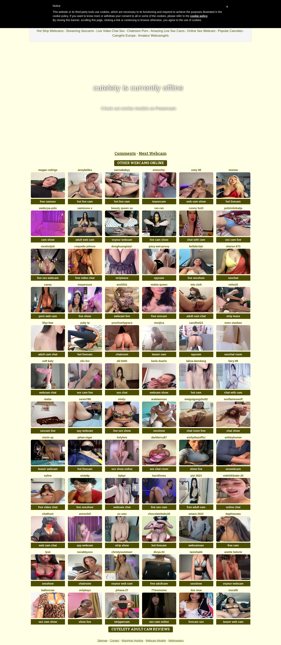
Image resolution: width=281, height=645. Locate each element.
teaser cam (159, 354)
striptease (122, 278)
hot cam (196, 392)
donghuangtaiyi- (122, 246)
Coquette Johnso (84, 246)
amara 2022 (196, 513)
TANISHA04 (196, 552)
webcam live (122, 316)
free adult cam (196, 507)
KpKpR (122, 475)
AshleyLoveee (233, 437)
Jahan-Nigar (84, 437)
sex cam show (48, 621)
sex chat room (159, 469)
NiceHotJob (48, 246)
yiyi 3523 (196, 475)
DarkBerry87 (159, 437)
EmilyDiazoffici (196, 437)
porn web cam (48, 316)
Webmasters (176, 640)
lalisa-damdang (196, 361)
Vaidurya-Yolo (48, 208)
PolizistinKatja (233, 208)
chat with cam (196, 239)
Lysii (47, 552)
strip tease (233, 316)
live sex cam (159, 507)
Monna (233, 170)
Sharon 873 (233, 246)
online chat (233, 507)
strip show (122, 545)
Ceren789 (85, 399)
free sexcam (159, 316)
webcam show (159, 392)
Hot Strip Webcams (50, 31)
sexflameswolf (233, 399)
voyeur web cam (122, 583)
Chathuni (47, 513)
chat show (233, 430)
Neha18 (233, 284)
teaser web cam (233, 621)
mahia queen (159, 284)
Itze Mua (196, 590)
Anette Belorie (233, 552)
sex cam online (159, 621)
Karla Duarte (159, 361)
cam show (47, 239)
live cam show (159, 239)
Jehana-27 (122, 590)
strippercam (122, 621)
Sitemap (102, 640)
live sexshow (196, 278)
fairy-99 (233, 361)
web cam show (196, 201)
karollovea (159, 475)
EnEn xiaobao (233, 322)
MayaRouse (85, 284)
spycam (159, 278)
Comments (125, 153)
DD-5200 (122, 361)
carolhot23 (196, 322)
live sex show (122, 430)
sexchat (233, 278)
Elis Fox (85, 361)
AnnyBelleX (85, 170)
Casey (48, 284)
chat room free (196, 430)
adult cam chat (196, 316)
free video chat (85, 278)
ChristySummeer (121, 552)
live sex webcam (48, 278)
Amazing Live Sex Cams (168, 31)
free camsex (48, 201)
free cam (233, 545)
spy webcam (85, 430)
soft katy (47, 361)
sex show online (121, 469)
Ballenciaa (47, 590)
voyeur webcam (122, 239)
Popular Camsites (230, 31)
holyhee (122, 437)
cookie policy (199, 16)
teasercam (159, 201)
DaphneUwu (233, 513)
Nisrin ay (47, 437)
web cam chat (48, 545)
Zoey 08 (196, 170)
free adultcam (159, 583)
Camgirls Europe (124, 35)
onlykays (85, 590)
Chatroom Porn (137, 31)
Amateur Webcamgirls (153, 35)
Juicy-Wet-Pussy (159, 246)
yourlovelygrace (121, 322)
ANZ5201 (122, 284)
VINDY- (122, 399)
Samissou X (84, 208)
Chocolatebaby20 (159, 513)
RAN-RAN (159, 208)
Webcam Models (156, 640)
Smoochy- (159, 170)
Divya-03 (159, 552)
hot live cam (85, 201)
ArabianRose (159, 399)
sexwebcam (233, 469)
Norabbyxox (84, 552)
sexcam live (48, 430)
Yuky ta (85, 322)
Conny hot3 (196, 208)
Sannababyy (122, 170)
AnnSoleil (85, 513)
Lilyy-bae (47, 322)
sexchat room (233, 354)
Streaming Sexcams (80, 31)
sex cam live (233, 239)
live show (85, 316)
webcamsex (196, 545)
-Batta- (48, 399)
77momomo (159, 590)
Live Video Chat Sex (110, 31)
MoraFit (233, 590)
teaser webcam (48, 469)
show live (196, 469)
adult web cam (85, 239)
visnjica (159, 322)
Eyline (48, 475)
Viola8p (85, 475)
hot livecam (233, 201)
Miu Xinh (196, 284)
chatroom (122, 354)
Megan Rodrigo (47, 170)
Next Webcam (152, 153)
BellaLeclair (196, 246)
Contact (114, 640)
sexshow (159, 430)
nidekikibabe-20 (233, 475)
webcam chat (47, 392)
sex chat (121, 392)
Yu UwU (122, 513)
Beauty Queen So (122, 208)
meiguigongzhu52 (196, 399)
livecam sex (196, 621)
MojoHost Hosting (132, 640)
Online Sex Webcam (201, 31)
